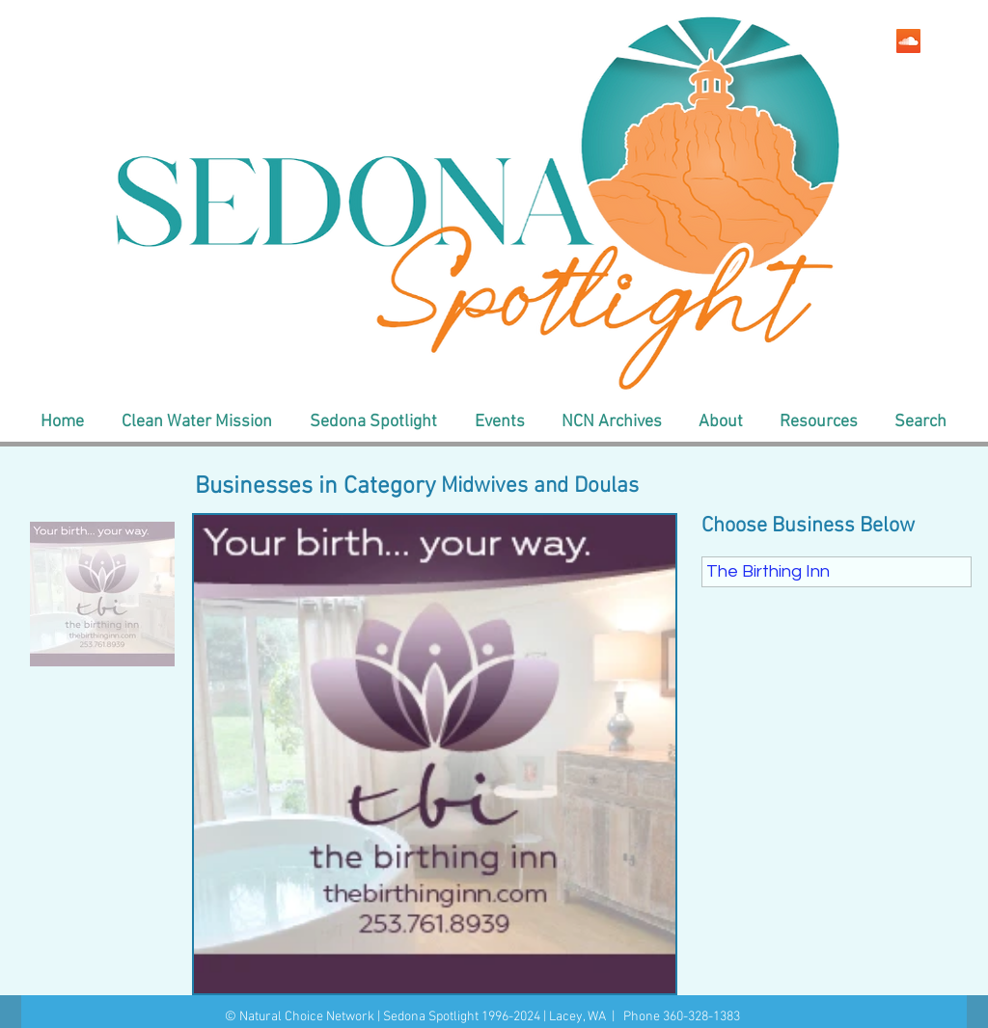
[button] (196, 422)
